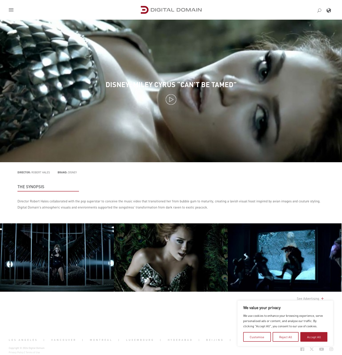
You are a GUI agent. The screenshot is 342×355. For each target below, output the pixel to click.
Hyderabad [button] (180, 339)
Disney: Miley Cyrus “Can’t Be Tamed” (171, 84)
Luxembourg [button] (140, 339)
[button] (12, 10)
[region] (285, 323)
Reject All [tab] (285, 337)
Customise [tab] (257, 337)
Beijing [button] (215, 339)
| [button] (44, 339)
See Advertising (311, 298)
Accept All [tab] (314, 337)
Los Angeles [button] (23, 339)
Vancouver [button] (63, 339)
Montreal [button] (101, 339)
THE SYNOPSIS (30, 187)
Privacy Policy (16, 352)
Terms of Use (33, 352)
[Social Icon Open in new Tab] (288, 349)
